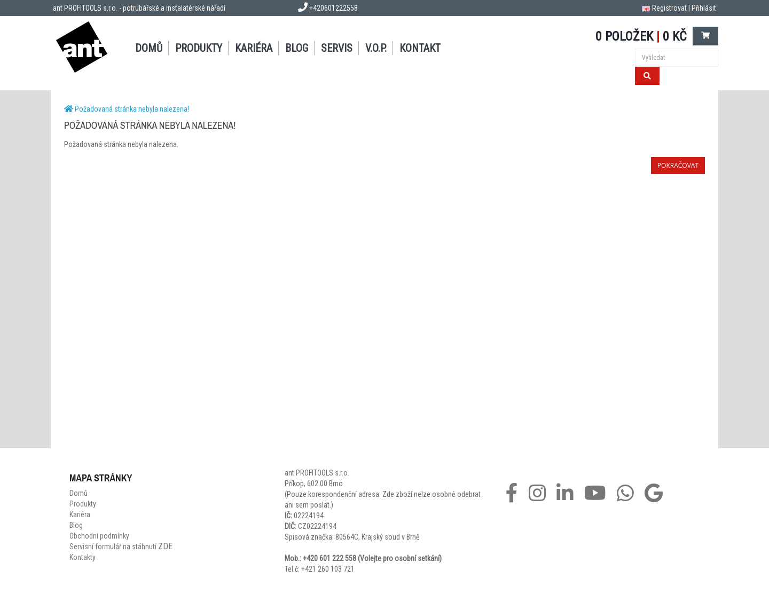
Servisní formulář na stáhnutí (120, 546)
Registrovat (669, 8)
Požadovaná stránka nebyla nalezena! (132, 109)
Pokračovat (678, 165)
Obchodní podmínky (99, 536)
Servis (336, 48)
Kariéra (253, 48)
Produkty (198, 48)
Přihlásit (704, 8)
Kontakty (82, 557)
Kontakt (420, 48)
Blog (296, 48)
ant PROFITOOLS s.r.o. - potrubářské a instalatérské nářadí (139, 8)
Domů (148, 48)
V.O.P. (376, 48)
